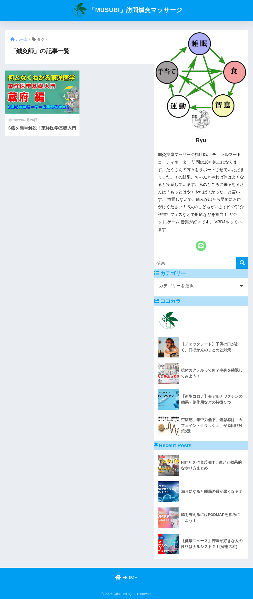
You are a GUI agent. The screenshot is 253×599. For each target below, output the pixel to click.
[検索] (242, 263)
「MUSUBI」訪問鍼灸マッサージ (126, 10)
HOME (126, 577)
